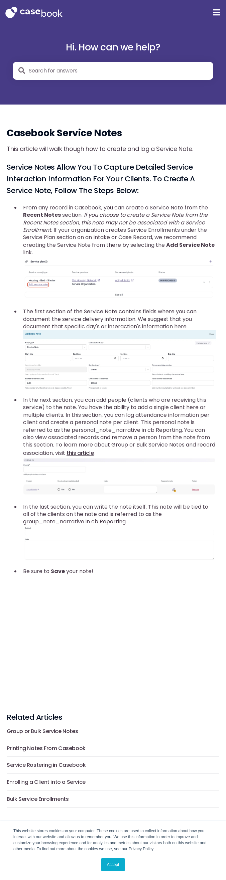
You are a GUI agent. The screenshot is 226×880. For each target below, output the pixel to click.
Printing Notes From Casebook (46, 748)
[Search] (21, 70)
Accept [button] (113, 864)
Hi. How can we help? (113, 47)
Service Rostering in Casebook (46, 765)
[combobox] (113, 71)
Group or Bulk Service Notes (42, 731)
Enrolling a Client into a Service (46, 782)
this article (80, 453)
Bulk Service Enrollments (38, 799)
